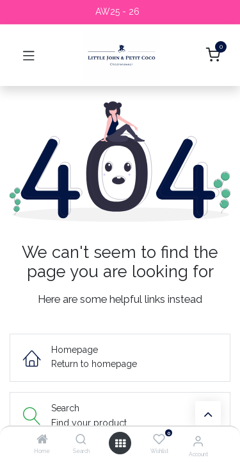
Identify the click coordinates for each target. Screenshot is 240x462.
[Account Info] (198, 441)
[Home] (42, 440)
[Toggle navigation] (29, 55)
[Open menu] (120, 443)
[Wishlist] (159, 439)
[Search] (81, 440)
